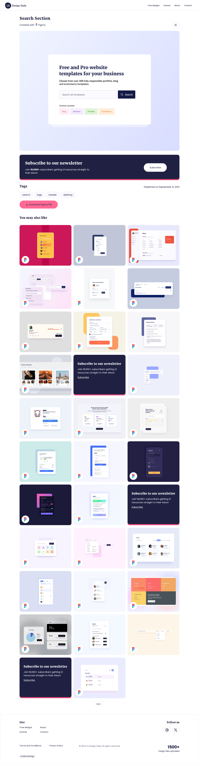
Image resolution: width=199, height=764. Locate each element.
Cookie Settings (27, 756)
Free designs (26, 727)
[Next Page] (99, 704)
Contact (44, 732)
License (23, 732)
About (43, 727)
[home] (15, 4)
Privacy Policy (56, 745)
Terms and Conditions (30, 745)
